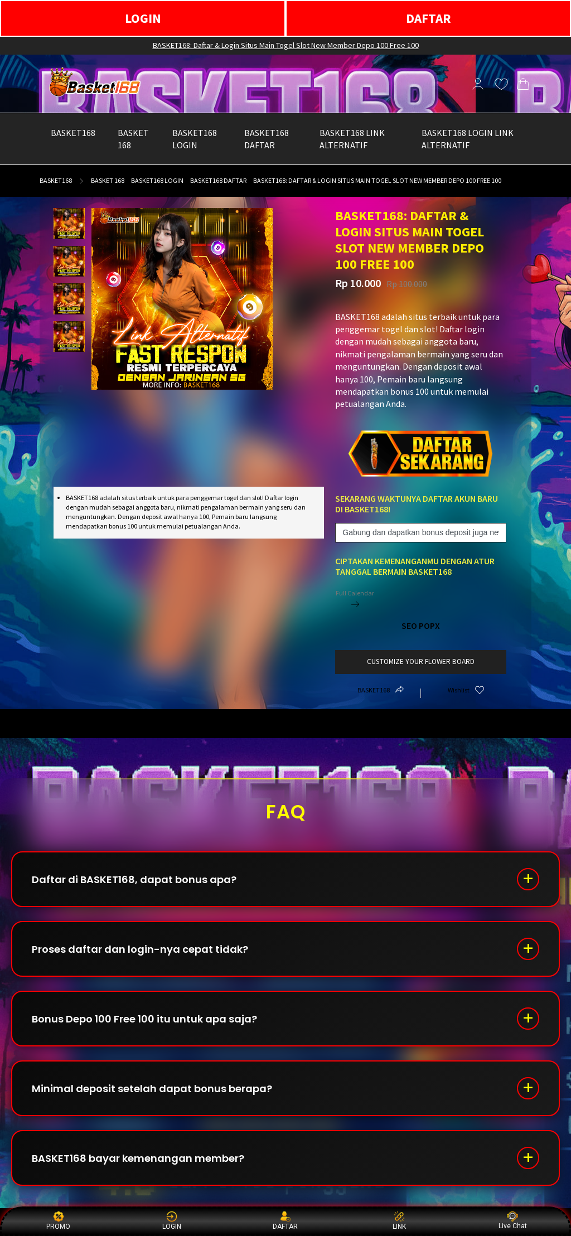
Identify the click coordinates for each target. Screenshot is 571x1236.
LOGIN (143, 18)
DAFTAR (428, 18)
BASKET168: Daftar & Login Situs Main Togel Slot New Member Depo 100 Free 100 (286, 45)
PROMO (58, 1220)
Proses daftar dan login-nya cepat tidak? (140, 949)
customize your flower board (421, 661)
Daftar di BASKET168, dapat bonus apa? (134, 879)
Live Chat (513, 1220)
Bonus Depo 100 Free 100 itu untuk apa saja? (144, 1019)
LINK (399, 1220)
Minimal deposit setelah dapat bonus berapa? (152, 1089)
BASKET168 (56, 180)
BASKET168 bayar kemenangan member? (138, 1158)
